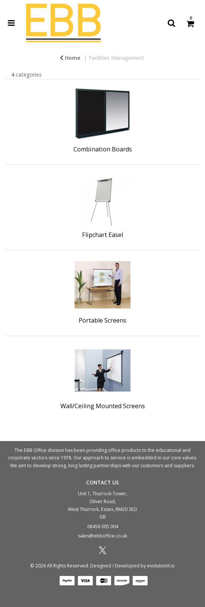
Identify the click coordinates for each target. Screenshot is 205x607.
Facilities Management (116, 57)
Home (70, 57)
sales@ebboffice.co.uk (102, 536)
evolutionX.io (161, 566)
